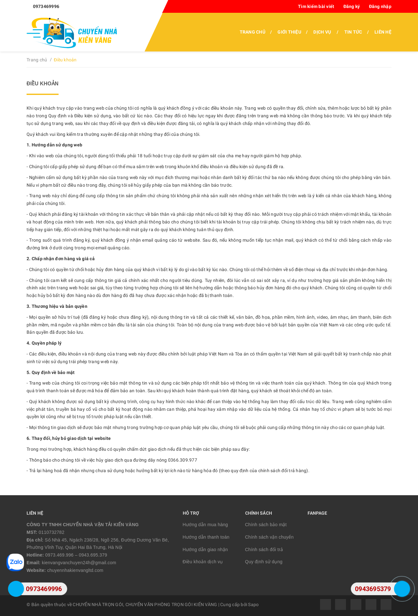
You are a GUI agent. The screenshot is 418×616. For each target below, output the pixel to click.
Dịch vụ (322, 32)
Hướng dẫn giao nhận (205, 549)
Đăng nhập (380, 6)
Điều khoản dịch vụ (203, 561)
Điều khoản (43, 83)
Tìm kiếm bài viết (316, 6)
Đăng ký (351, 6)
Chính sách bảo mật (266, 524)
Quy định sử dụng (264, 561)
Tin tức (353, 32)
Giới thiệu (289, 32)
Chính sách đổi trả (264, 549)
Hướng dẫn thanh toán (206, 537)
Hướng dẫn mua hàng (205, 524)
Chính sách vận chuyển (269, 537)
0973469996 (46, 6)
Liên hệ (382, 32)
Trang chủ (252, 32)
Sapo (253, 604)
